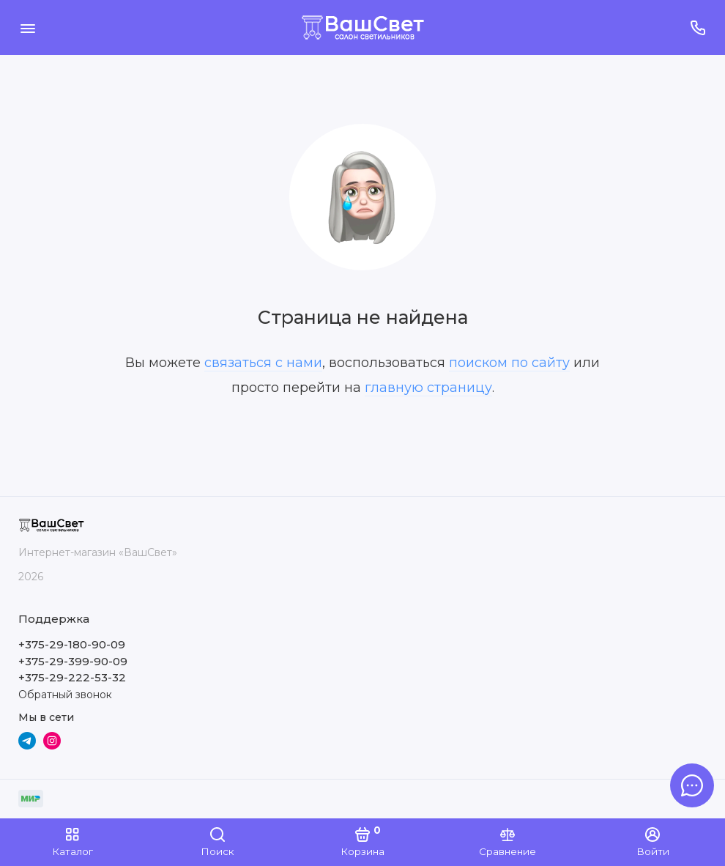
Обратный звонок (65, 694)
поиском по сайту (509, 363)
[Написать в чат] (692, 785)
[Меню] (27, 27)
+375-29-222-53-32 (72, 677)
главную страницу (428, 388)
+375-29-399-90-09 (72, 661)
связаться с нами (263, 363)
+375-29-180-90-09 (71, 644)
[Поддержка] (697, 27)
